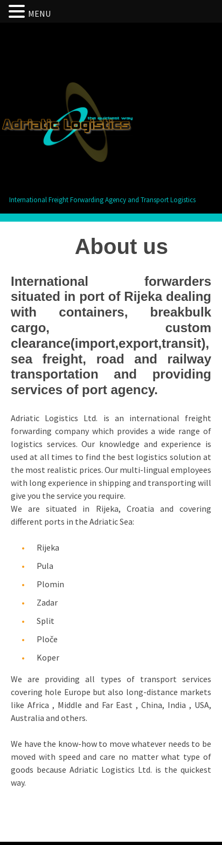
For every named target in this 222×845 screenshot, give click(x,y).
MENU (39, 13)
